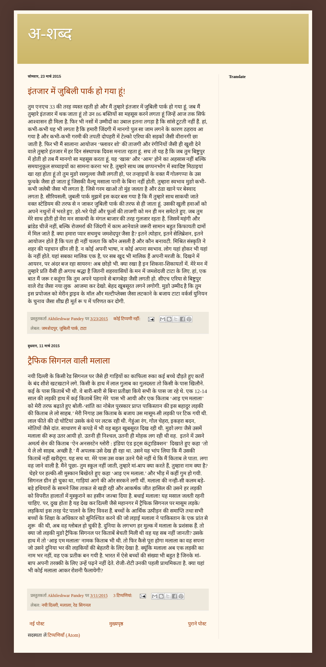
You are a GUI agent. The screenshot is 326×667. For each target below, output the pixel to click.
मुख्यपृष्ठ (116, 623)
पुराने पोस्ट (197, 623)
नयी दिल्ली (50, 605)
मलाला (65, 605)
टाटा (83, 328)
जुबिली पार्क (68, 328)
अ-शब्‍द (50, 33)
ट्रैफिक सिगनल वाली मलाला (69, 360)
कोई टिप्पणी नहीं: (127, 318)
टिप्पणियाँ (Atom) (64, 635)
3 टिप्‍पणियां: (123, 595)
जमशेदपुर (49, 328)
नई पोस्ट (36, 623)
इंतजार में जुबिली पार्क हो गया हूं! (77, 91)
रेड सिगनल (82, 605)
